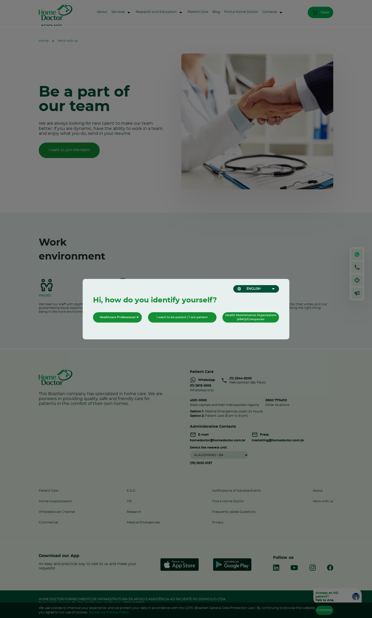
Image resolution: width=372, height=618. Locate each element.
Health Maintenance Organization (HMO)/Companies (250, 317)
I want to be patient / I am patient (182, 317)
